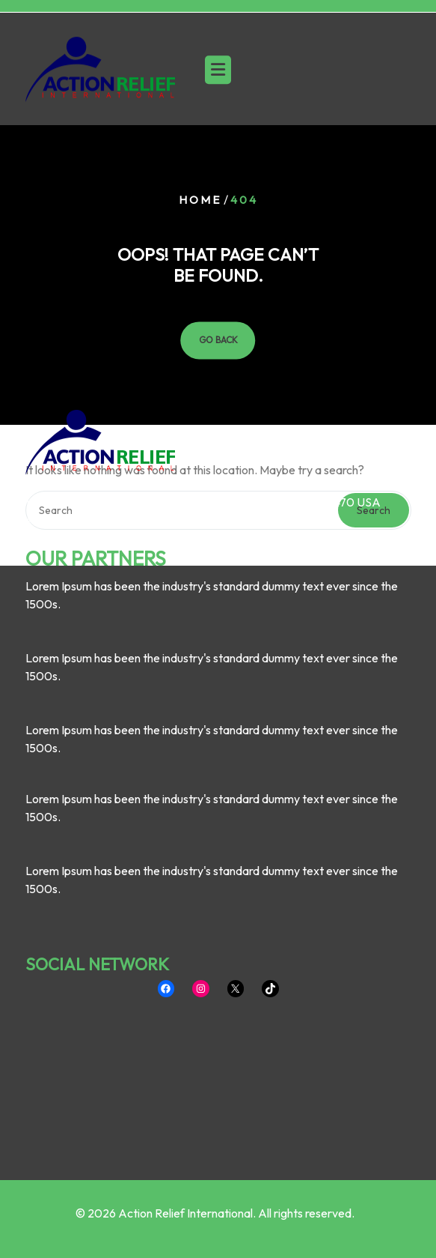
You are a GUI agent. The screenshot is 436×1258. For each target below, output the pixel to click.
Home (200, 200)
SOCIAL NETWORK (97, 854)
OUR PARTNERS (95, 450)
